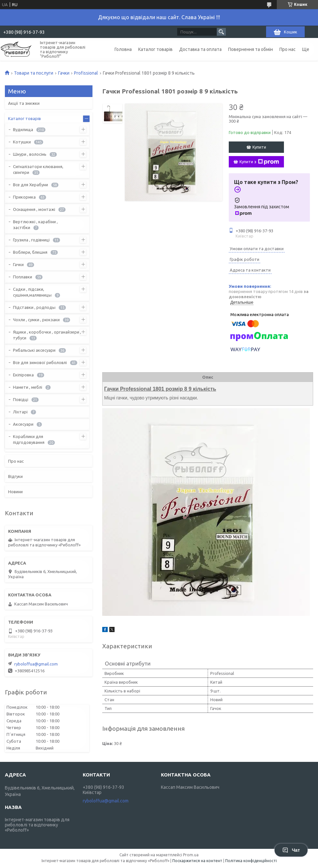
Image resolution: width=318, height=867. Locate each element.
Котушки (22, 142)
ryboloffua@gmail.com (36, 664)
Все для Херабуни (30, 184)
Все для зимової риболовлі (40, 362)
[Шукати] (221, 32)
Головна (123, 49)
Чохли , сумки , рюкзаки (36, 319)
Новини (15, 491)
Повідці (20, 399)
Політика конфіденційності (251, 861)
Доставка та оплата (200, 49)
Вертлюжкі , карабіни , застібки (35, 224)
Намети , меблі (27, 387)
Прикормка (24, 197)
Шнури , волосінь (29, 154)
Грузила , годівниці (31, 240)
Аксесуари (23, 424)
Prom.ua (191, 855)
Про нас (287, 49)
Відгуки (15, 476)
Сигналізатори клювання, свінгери (38, 169)
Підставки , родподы (34, 307)
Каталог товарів (155, 49)
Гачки (63, 73)
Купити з (259, 162)
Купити (259, 147)
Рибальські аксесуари (34, 350)
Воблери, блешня (30, 252)
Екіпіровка (23, 374)
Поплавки (22, 277)
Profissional (86, 73)
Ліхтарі (20, 411)
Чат (291, 850)
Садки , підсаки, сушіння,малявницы (32, 292)
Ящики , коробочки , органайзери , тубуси (47, 335)
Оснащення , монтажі (34, 209)
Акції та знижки (24, 103)
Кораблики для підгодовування (28, 439)
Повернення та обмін (250, 49)
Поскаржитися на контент (197, 861)
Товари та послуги (33, 73)
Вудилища (23, 129)
